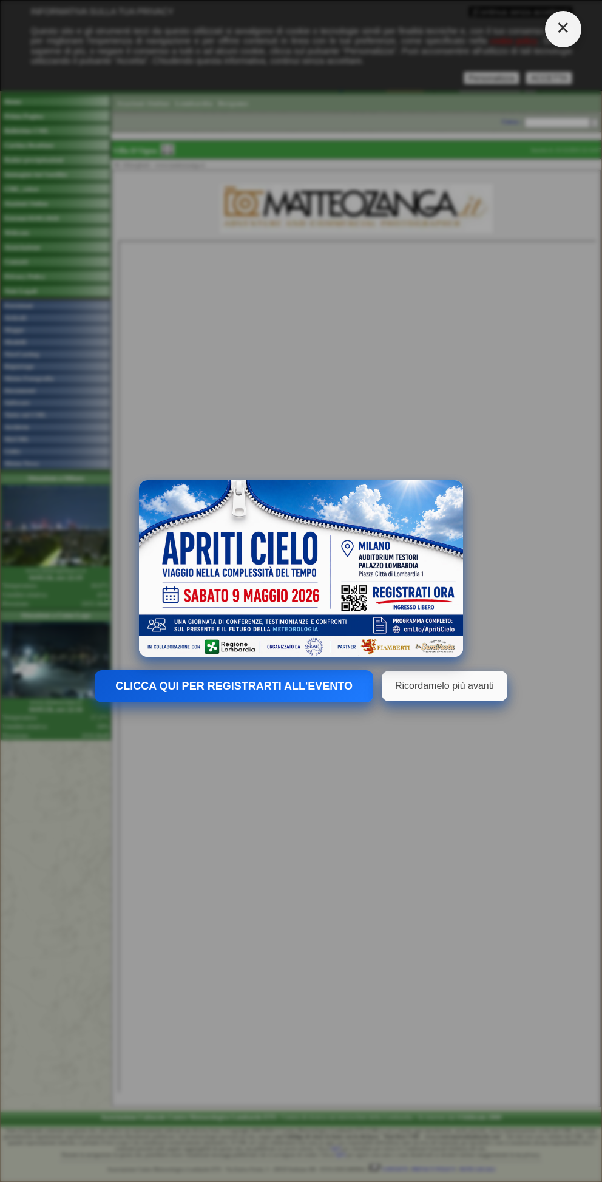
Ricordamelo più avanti (444, 686)
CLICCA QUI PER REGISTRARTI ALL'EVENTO (234, 686)
